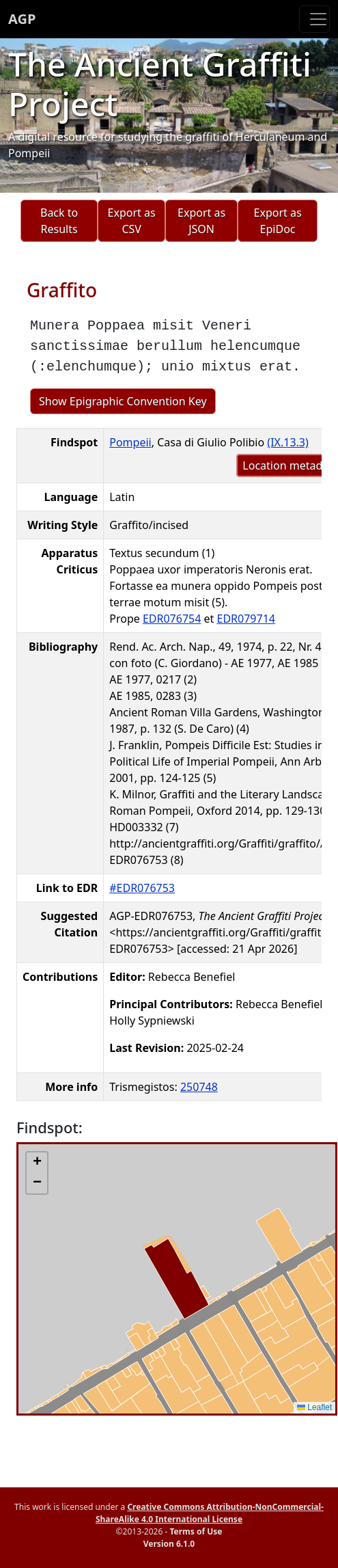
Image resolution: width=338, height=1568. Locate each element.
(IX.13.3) (287, 442)
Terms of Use (195, 1531)
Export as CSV (132, 220)
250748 (199, 1086)
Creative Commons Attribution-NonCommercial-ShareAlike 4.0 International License (210, 1513)
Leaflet (314, 1407)
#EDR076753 (142, 887)
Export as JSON (201, 220)
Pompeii (130, 442)
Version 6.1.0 (169, 1544)
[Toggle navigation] (314, 19)
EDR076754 (172, 618)
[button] (37, 1162)
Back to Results (59, 220)
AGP (22, 19)
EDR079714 (246, 618)
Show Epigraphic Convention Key (123, 401)
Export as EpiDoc (278, 220)
